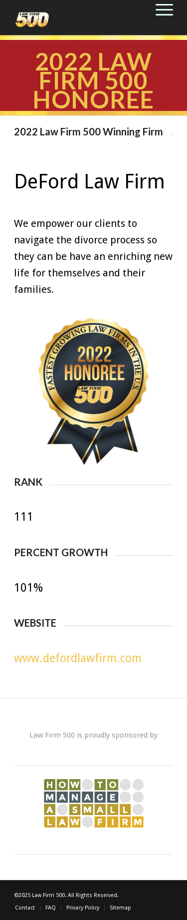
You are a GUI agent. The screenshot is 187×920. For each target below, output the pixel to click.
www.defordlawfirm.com (78, 658)
